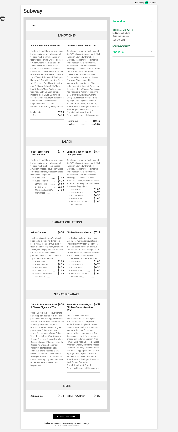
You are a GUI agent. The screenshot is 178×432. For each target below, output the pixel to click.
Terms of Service (60, 425)
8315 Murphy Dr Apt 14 (123, 30)
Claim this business (121, 36)
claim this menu (66, 416)
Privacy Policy (73, 425)
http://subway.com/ (121, 46)
